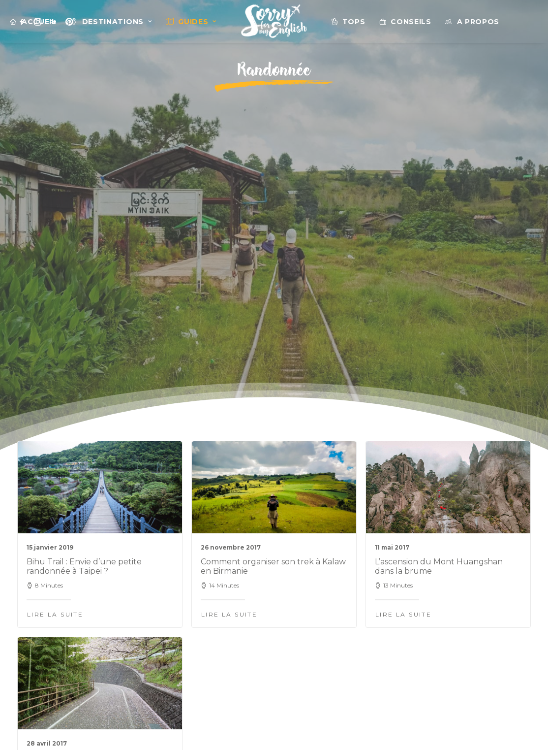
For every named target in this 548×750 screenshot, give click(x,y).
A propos (478, 21)
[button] (100, 250)
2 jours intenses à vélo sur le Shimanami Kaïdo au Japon (82, 538)
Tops (353, 21)
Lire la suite (55, 377)
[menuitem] (33, 21)
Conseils (411, 21)
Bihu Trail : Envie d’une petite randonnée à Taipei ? (84, 329)
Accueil (39, 21)
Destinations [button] (117, 21)
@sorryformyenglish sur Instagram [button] (274, 647)
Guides (197, 21)
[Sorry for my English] (274, 21)
